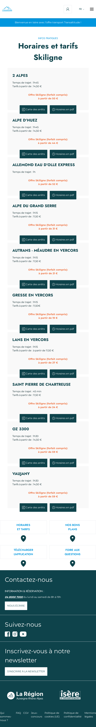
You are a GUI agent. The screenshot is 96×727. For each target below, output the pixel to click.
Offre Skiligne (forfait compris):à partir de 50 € (48, 96)
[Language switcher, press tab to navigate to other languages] (81, 9)
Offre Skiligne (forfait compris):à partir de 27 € (48, 361)
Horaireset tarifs (23, 527)
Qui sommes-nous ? (5, 716)
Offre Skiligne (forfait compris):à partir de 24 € (48, 405)
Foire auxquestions (72, 552)
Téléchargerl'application (23, 552)
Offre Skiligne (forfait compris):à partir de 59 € (48, 450)
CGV (26, 712)
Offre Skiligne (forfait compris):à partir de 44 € (48, 141)
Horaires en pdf (63, 109)
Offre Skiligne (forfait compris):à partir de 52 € (48, 182)
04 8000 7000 (14, 597)
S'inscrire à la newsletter (26, 671)
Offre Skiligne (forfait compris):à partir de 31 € (48, 227)
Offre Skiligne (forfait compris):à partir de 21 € (48, 271)
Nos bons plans (72, 527)
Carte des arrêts (33, 109)
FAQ (18, 712)
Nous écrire (16, 605)
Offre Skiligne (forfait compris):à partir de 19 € (48, 316)
